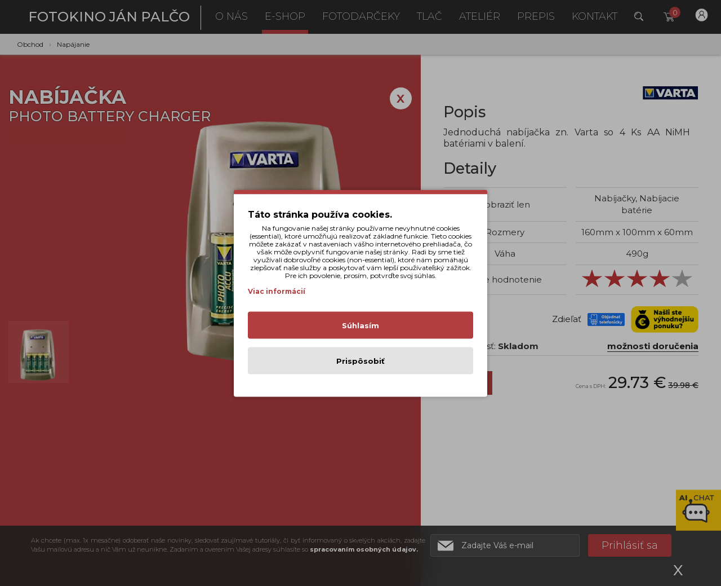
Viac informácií (276, 291)
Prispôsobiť (360, 360)
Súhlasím (360, 324)
